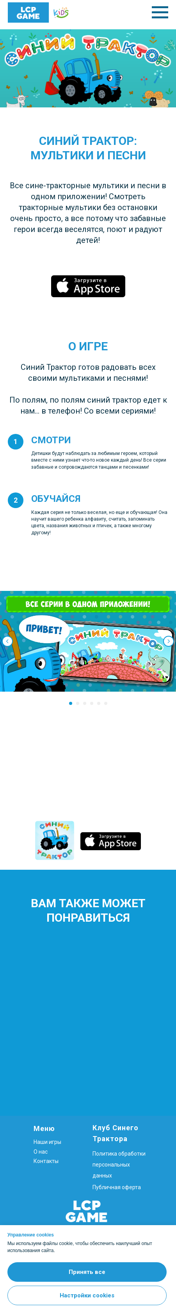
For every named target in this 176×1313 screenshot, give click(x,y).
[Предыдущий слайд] (7, 641)
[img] (54, 840)
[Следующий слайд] (168, 641)
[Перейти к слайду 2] (77, 703)
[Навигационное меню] (160, 12)
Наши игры (47, 1142)
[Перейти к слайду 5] (98, 703)
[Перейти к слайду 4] (91, 703)
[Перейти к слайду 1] (70, 703)
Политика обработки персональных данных (119, 1165)
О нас (41, 1152)
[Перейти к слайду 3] (84, 703)
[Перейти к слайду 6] (105, 703)
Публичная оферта (116, 1187)
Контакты (46, 1161)
